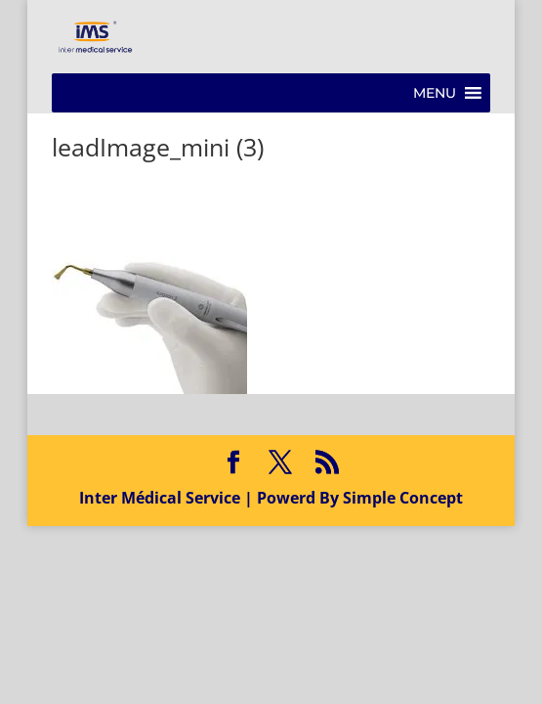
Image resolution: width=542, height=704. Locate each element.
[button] (434, 92)
